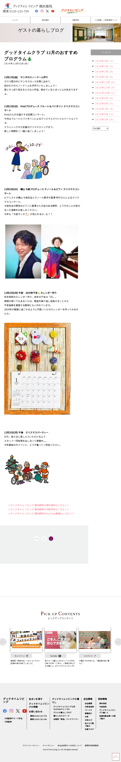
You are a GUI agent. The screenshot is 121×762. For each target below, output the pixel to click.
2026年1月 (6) (104, 77)
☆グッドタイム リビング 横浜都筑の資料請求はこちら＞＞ (38, 505)
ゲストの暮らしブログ (62, 712)
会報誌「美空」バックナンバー (66, 719)
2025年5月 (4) (104, 119)
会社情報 (87, 698)
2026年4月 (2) (104, 61)
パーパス (88, 710)
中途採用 (103, 706)
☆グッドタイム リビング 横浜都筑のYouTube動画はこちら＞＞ (41, 513)
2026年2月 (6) (104, 71)
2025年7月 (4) (104, 109)
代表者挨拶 (89, 706)
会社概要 (88, 703)
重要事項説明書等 (92, 745)
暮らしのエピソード (61, 716)
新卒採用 (103, 703)
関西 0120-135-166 (38, 719)
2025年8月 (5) (104, 103)
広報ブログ (89, 729)
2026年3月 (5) (104, 66)
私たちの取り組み (89, 724)
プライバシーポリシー (31, 745)
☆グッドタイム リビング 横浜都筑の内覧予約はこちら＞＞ (38, 509)
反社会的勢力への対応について (70, 745)
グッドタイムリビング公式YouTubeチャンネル (64, 707)
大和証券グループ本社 (13, 718)
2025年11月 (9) (105, 87)
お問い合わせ (35, 711)
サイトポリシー (49, 745)
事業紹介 (88, 713)
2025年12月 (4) (105, 82)
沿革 (86, 716)
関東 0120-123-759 (16, 11)
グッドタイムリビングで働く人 (107, 711)
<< (36, 539)
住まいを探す (35, 698)
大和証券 (8, 721)
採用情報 (102, 698)
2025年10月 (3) (105, 93)
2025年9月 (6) (104, 98)
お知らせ (88, 720)
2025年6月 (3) (104, 114)
